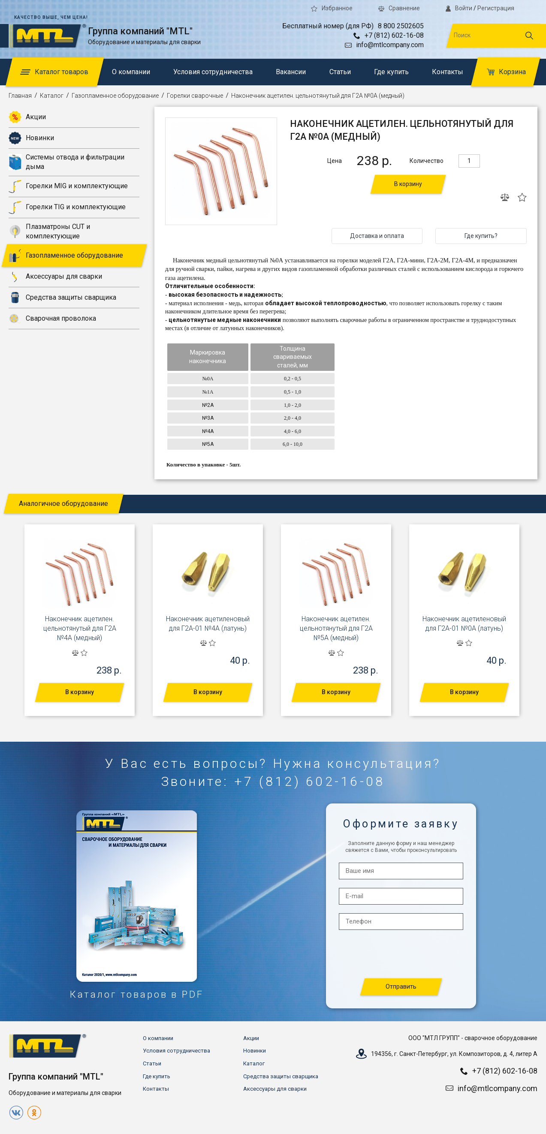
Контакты (447, 72)
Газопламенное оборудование (115, 95)
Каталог (51, 95)
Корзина (506, 72)
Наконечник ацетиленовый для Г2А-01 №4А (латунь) (208, 623)
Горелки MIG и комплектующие (68, 186)
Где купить (391, 72)
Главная (20, 95)
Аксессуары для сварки (55, 276)
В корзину (408, 183)
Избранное (332, 8)
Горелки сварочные (195, 95)
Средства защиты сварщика (62, 297)
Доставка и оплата (377, 235)
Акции (27, 117)
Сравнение (399, 8)
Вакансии (291, 72)
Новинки (31, 138)
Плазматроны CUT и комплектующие (49, 231)
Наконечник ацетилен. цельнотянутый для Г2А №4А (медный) (79, 628)
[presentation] (401, 954)
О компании (131, 72)
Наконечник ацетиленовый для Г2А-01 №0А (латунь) (464, 623)
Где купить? (481, 235)
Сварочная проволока (52, 318)
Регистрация (495, 8)
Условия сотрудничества (213, 72)
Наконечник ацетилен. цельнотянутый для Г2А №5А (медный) (336, 628)
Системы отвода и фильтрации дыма (66, 162)
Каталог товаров (54, 72)
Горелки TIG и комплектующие (67, 207)
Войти (459, 8)
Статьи (340, 72)
